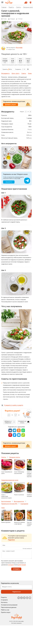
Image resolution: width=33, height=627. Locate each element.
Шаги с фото (15, 73)
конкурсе (11, 566)
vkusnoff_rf (8, 182)
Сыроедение (24, 504)
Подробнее (11, 540)
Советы (23, 73)
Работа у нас (5, 611)
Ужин (3, 508)
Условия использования (9, 606)
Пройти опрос (5, 614)
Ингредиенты (5, 73)
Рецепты (11, 7)
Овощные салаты (14, 457)
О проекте (4, 601)
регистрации (22, 566)
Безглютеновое (6, 501)
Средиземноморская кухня (9, 480)
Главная (3, 7)
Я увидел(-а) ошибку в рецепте (13, 405)
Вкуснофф (19, 47)
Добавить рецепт (10, 104)
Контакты (4, 604)
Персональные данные (8, 609)
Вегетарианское (19, 501)
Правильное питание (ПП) (9, 504)
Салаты (18, 7)
